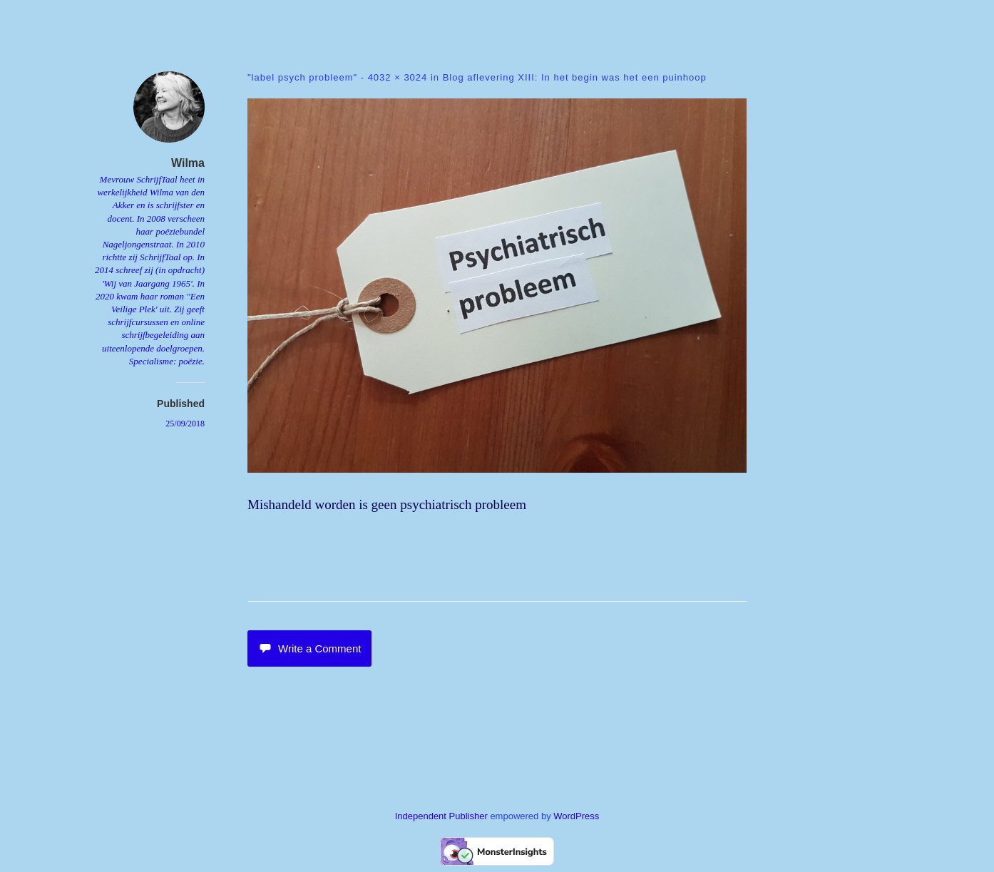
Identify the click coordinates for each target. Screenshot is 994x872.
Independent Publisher (441, 816)
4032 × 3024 (398, 77)
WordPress (576, 816)
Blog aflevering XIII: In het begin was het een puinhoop (575, 77)
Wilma (188, 163)
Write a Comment (309, 648)
